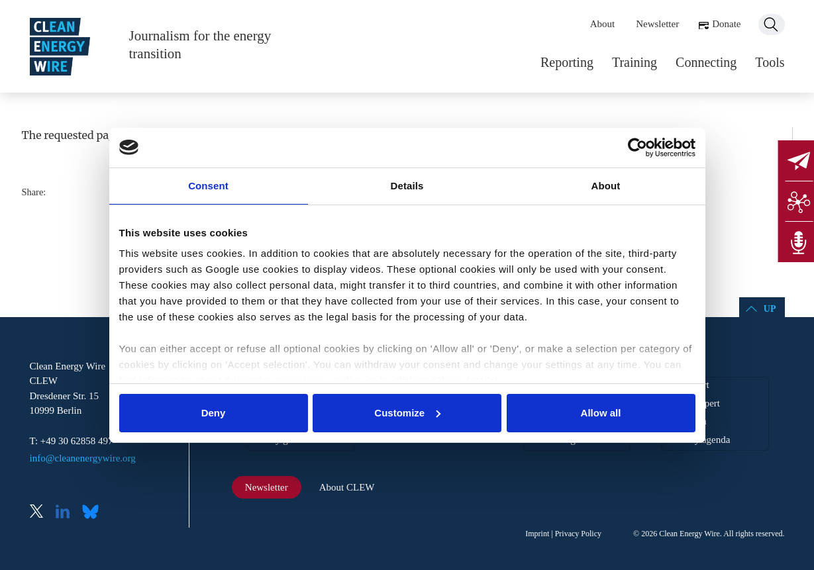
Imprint (537, 533)
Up (770, 309)
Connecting (706, 62)
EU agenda (684, 421)
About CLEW (347, 487)
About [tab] (606, 185)
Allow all (601, 412)
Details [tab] (407, 185)
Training (634, 62)
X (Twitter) (42, 513)
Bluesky (94, 513)
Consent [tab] (208, 185)
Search (771, 24)
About (602, 24)
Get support (685, 384)
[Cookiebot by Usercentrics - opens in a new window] (637, 148)
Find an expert (691, 403)
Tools (769, 62)
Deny (213, 412)
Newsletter (657, 24)
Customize (407, 412)
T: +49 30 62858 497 (71, 441)
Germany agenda (696, 439)
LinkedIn (67, 513)
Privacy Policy (578, 533)
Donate (726, 24)
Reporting (566, 62)
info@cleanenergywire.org (83, 458)
